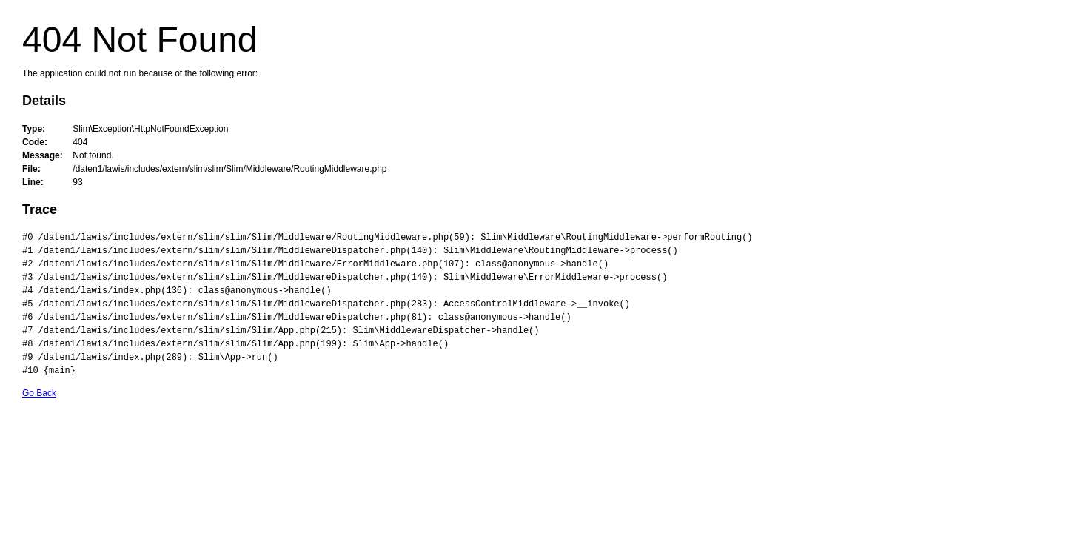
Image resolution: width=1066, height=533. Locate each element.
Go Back (39, 393)
